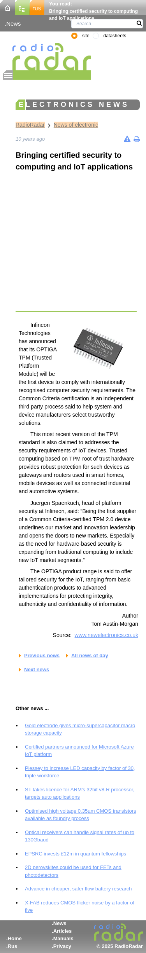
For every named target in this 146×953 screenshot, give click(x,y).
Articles (62, 931)
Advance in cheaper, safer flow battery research (78, 889)
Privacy (62, 946)
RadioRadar (30, 125)
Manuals (63, 938)
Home (15, 938)
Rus (13, 946)
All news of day (89, 655)
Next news (36, 669)
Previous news (42, 655)
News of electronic (76, 125)
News (13, 23)
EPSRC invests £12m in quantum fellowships (75, 854)
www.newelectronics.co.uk (106, 635)
